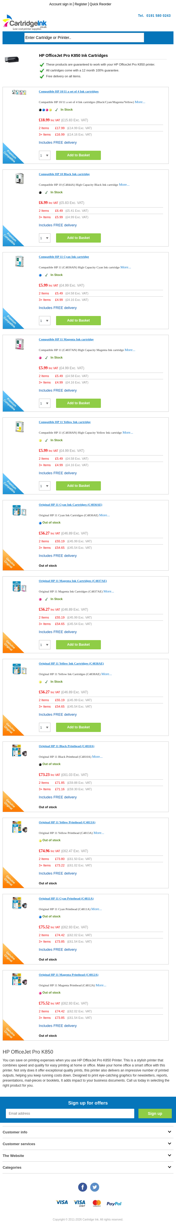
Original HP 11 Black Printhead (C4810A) (66, 746)
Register (81, 4)
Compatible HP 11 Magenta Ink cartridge (66, 339)
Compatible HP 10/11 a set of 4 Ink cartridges (69, 91)
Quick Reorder (100, 4)
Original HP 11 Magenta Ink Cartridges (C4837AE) (73, 580)
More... (140, 102)
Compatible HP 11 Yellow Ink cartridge (65, 422)
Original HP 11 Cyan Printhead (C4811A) (66, 898)
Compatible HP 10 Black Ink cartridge (64, 174)
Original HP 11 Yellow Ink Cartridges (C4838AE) (71, 663)
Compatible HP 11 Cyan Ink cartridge (64, 256)
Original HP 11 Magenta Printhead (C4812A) (68, 974)
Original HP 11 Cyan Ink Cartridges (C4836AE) (70, 504)
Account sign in (60, 4)
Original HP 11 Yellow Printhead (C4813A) (67, 822)
